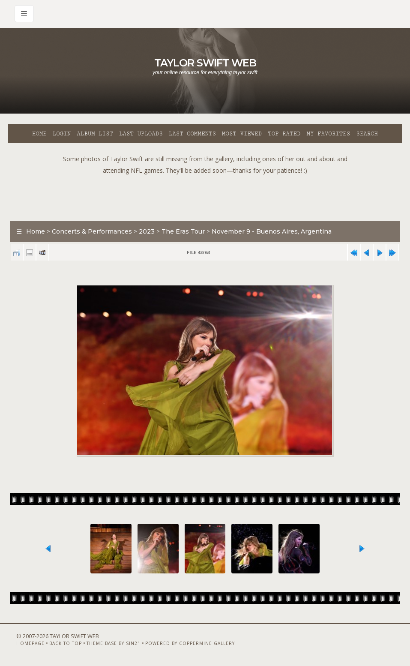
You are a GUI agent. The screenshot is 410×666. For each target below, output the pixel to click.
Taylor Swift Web (205, 63)
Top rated (284, 133)
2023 (147, 231)
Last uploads (141, 133)
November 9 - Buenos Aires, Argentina (272, 231)
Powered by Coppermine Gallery (190, 643)
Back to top (65, 643)
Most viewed (242, 133)
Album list (95, 133)
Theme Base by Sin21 (114, 643)
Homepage (30, 643)
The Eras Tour (183, 231)
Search (367, 133)
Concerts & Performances (92, 231)
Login (62, 133)
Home (39, 133)
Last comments (192, 133)
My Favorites (328, 133)
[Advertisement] (205, 195)
